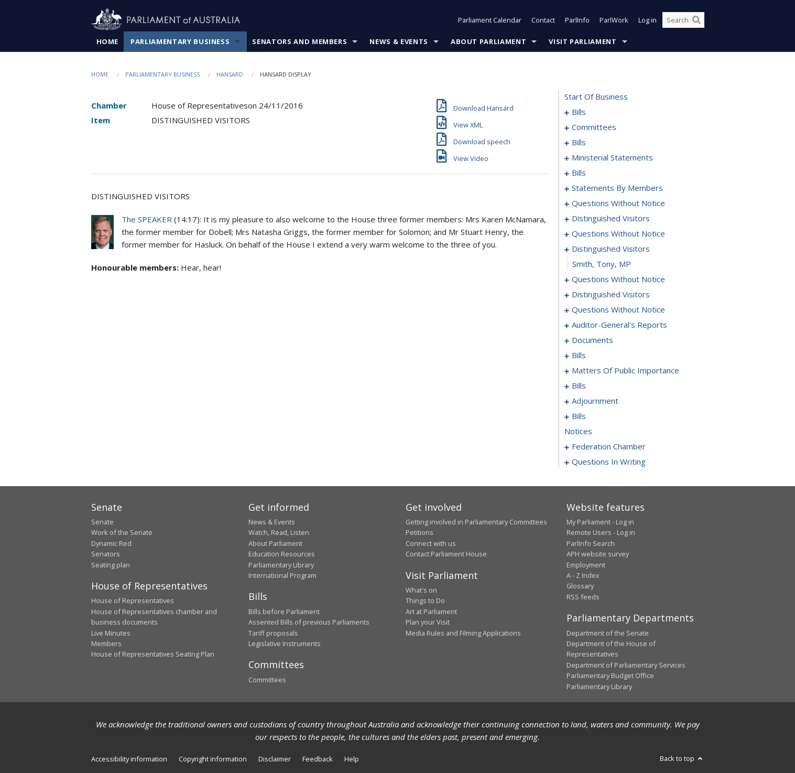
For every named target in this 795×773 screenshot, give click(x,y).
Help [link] (351, 759)
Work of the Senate (122, 532)
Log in (647, 20)
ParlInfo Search (591, 543)
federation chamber (609, 446)
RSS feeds (583, 597)
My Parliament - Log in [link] (600, 522)
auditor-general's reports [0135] (619, 324)
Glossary (580, 586)
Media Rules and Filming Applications (463, 633)
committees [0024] (594, 127)
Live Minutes (110, 633)
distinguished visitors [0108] (611, 218)
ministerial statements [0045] (612, 157)
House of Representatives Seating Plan (152, 654)
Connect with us (431, 543)
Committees (267, 679)
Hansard (229, 74)
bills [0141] (579, 355)
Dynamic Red (111, 543)
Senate (102, 522)
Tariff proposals (273, 633)
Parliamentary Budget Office (610, 675)
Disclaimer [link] (274, 759)
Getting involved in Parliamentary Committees (476, 522)
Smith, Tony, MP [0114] (601, 264)
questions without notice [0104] (618, 203)
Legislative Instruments (284, 643)
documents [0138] (592, 340)
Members (106, 643)
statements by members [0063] (617, 187)
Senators (105, 554)
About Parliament (488, 41)
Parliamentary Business (180, 41)
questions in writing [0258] (609, 461)
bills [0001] (579, 111)
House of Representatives (132, 600)
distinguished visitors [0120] (611, 294)
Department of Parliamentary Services (626, 665)
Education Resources (281, 554)
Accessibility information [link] (129, 759)
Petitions (419, 532)
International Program (282, 575)
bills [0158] (579, 385)
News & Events (398, 41)
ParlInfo (577, 20)
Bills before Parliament (284, 611)
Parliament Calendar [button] (489, 20)
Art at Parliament (431, 611)
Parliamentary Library (281, 565)
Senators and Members (299, 41)
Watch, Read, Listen (278, 532)
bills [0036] (579, 142)
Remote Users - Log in (601, 532)
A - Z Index (583, 575)
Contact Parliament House (446, 554)
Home (107, 41)
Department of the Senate (608, 633)
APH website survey (598, 554)
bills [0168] (579, 416)
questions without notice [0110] (618, 233)
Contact (543, 20)
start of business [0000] (596, 96)
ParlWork (614, 20)
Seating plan (110, 565)
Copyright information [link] (213, 759)
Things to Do (425, 600)
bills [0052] (579, 172)
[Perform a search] (696, 20)
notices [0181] (578, 431)
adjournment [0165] (595, 400)
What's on (421, 590)
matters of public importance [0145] (625, 370)
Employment (586, 565)
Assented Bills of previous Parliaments (308, 622)
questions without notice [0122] (618, 309)
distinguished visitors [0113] (611, 248)
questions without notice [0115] (618, 279)
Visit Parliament (582, 41)
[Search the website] (683, 20)
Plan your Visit (428, 622)
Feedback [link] (317, 759)
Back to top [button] (682, 758)
